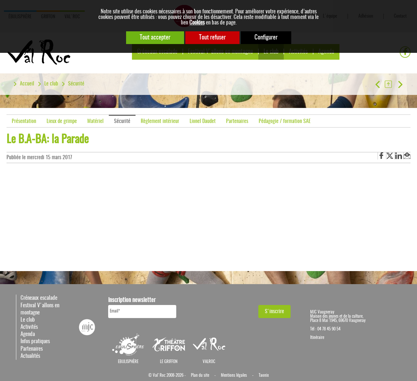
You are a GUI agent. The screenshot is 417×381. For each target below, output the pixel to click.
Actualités (30, 356)
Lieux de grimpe (62, 121)
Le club (51, 83)
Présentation (24, 121)
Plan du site (200, 375)
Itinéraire (317, 338)
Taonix (264, 375)
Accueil (27, 83)
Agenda (28, 334)
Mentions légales (234, 375)
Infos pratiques (35, 341)
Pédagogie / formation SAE (285, 121)
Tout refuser (212, 38)
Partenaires (237, 121)
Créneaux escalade (39, 298)
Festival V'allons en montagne (40, 309)
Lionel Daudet (203, 121)
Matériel (95, 121)
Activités (29, 327)
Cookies (197, 22)
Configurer (266, 38)
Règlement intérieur (160, 121)
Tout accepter (155, 38)
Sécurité (76, 83)
